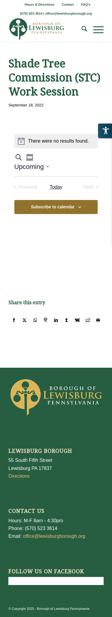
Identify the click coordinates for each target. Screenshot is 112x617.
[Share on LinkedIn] (56, 319)
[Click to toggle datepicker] (31, 167)
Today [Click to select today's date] (56, 187)
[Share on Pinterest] (46, 319)
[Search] (81, 30)
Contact (68, 4)
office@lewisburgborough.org (68, 13)
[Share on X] (24, 319)
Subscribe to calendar (52, 206)
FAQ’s (85, 4)
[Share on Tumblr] (67, 319)
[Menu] (95, 30)
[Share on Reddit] (87, 319)
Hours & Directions (39, 4)
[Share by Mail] (98, 319)
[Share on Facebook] (14, 319)
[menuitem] (40, 4)
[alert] (56, 141)
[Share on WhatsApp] (35, 319)
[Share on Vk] (77, 319)
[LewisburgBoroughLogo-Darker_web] (46, 30)
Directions (19, 476)
